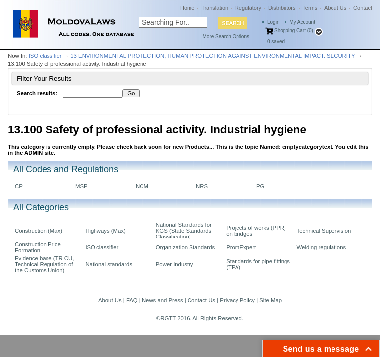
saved (276, 41)
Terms (309, 8)
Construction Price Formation (38, 247)
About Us (335, 8)
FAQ (132, 300)
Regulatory (248, 8)
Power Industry (174, 264)
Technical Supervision (324, 231)
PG (260, 186)
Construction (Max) (38, 231)
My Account (302, 22)
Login (273, 22)
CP (19, 186)
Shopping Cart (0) (293, 30)
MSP (81, 186)
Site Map (270, 300)
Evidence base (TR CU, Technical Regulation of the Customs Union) (44, 264)
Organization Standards (185, 247)
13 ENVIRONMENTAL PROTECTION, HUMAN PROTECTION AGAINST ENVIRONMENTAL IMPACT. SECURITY (212, 56)
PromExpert (241, 247)
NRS (202, 186)
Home (187, 8)
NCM (142, 186)
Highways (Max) (105, 231)
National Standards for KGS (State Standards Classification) (184, 230)
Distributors (282, 8)
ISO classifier (45, 56)
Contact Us (201, 300)
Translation (214, 8)
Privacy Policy (237, 300)
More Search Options (226, 36)
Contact (362, 8)
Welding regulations (321, 247)
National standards (108, 264)
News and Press (162, 300)
